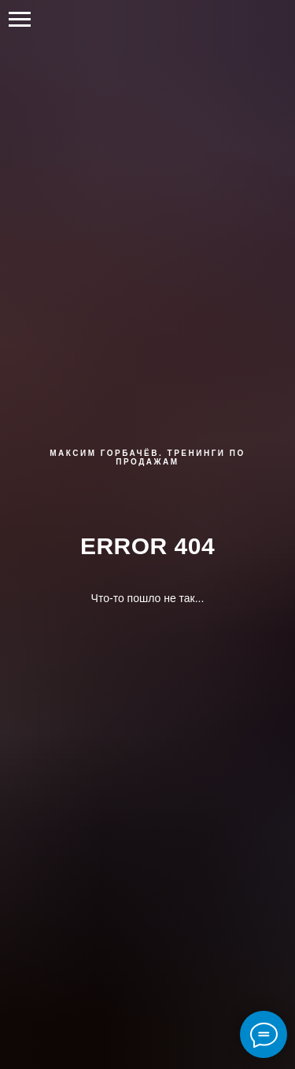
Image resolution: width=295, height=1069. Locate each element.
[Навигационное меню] (20, 20)
